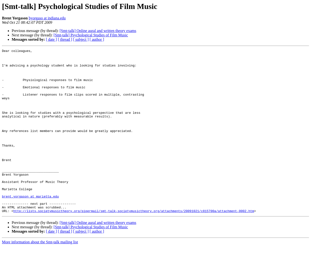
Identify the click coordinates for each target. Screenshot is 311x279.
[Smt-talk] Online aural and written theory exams (98, 31)
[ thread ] (65, 39)
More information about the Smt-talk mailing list (40, 275)
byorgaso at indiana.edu (47, 18)
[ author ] (97, 39)
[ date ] (51, 39)
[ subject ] (81, 39)
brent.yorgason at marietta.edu (30, 226)
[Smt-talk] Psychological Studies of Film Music (90, 35)
